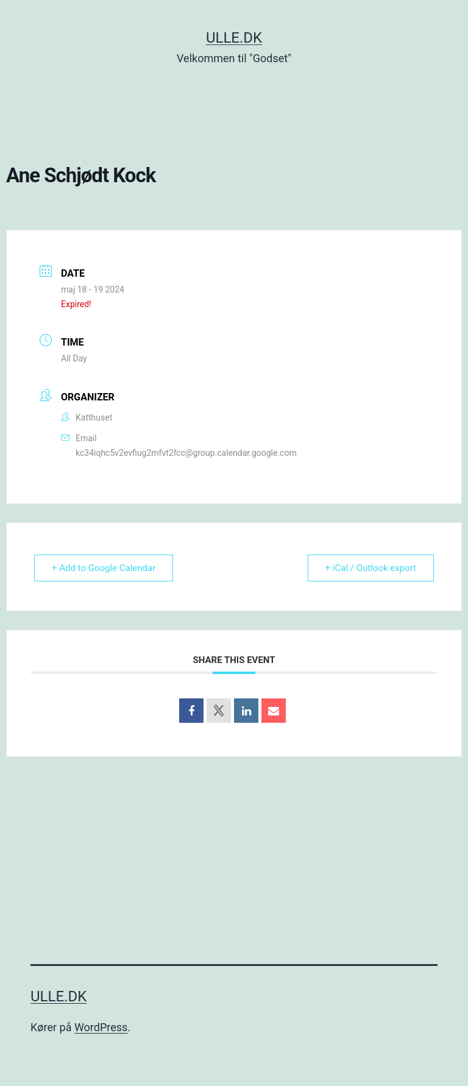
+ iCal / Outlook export (370, 568)
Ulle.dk (234, 37)
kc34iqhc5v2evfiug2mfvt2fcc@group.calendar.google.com (186, 453)
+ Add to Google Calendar (103, 568)
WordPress (100, 1027)
